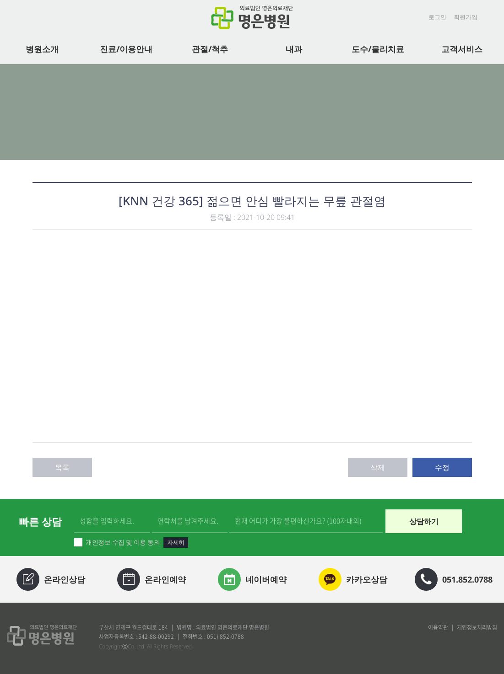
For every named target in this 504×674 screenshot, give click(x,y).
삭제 (377, 467)
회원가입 (465, 17)
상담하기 (424, 521)
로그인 (437, 17)
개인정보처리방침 (477, 627)
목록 (62, 467)
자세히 (175, 542)
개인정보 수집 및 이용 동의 (131, 542)
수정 (442, 467)
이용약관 (438, 627)
